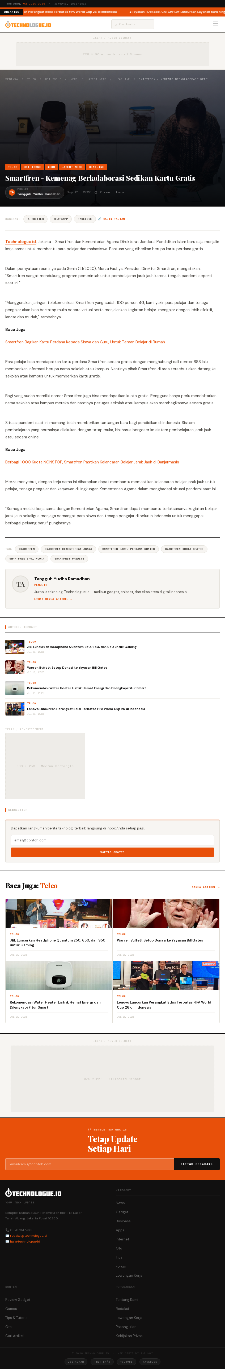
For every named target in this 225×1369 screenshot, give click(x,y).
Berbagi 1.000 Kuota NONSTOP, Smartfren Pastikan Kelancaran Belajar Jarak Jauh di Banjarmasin (92, 462)
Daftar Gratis (112, 852)
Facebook (85, 219)
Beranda (11, 79)
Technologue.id (20, 241)
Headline (123, 79)
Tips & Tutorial (16, 1317)
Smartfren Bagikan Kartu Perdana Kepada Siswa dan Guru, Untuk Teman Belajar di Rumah (85, 342)
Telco (31, 79)
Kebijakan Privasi (129, 1336)
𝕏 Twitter (35, 219)
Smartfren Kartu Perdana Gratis (128, 549)
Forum (121, 1266)
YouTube (126, 1361)
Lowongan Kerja (129, 1275)
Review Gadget (17, 1299)
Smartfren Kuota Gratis (184, 549)
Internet (122, 1239)
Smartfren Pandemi (69, 559)
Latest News (97, 79)
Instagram (76, 1361)
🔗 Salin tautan (111, 219)
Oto (119, 1248)
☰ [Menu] (216, 24)
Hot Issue (53, 79)
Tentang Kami (127, 1299)
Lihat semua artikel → (53, 599)
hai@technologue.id (25, 1241)
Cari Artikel (14, 1336)
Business (123, 1221)
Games (11, 1308)
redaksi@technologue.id (28, 1236)
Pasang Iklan (126, 1327)
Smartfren (27, 549)
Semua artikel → (206, 887)
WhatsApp (61, 219)
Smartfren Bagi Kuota (26, 559)
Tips (119, 1257)
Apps (120, 1230)
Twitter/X (102, 1361)
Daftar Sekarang (197, 1164)
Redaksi (122, 1308)
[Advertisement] (112, 122)
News (74, 79)
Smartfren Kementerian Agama (68, 549)
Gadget (122, 1212)
